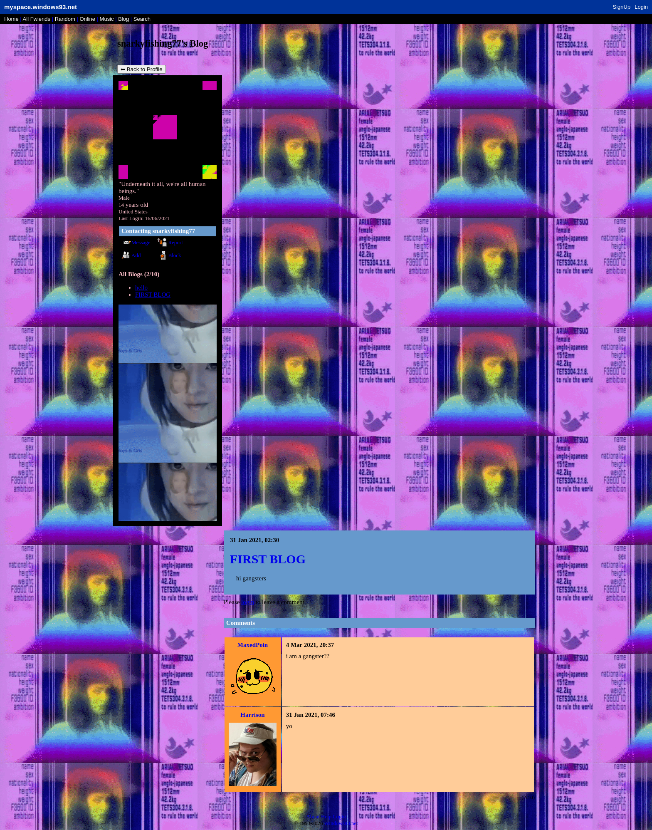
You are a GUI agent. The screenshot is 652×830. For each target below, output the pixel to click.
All (36, 19)
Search (142, 19)
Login (641, 7)
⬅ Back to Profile (142, 69)
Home (11, 19)
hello (141, 287)
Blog (123, 19)
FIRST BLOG (152, 294)
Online (87, 19)
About (313, 816)
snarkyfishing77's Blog (162, 43)
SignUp (622, 7)
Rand (65, 19)
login (247, 602)
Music (107, 19)
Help (326, 816)
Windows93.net (341, 823)
